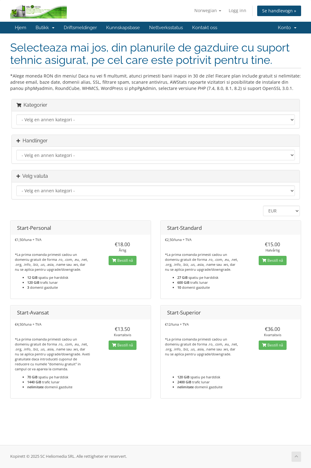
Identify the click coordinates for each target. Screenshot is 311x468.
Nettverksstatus (166, 27)
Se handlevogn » (279, 11)
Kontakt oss (204, 27)
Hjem (20, 27)
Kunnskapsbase (123, 27)
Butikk (45, 27)
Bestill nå (122, 260)
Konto (287, 27)
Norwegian (207, 10)
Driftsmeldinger (80, 27)
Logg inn (237, 10)
